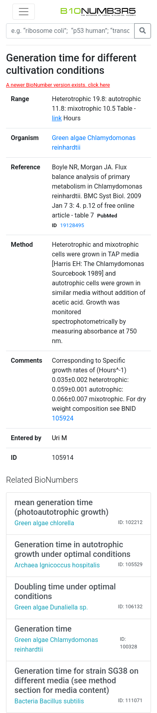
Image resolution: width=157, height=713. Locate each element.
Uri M (59, 438)
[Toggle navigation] (23, 12)
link (57, 118)
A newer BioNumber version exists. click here (58, 85)
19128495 (72, 225)
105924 (62, 418)
